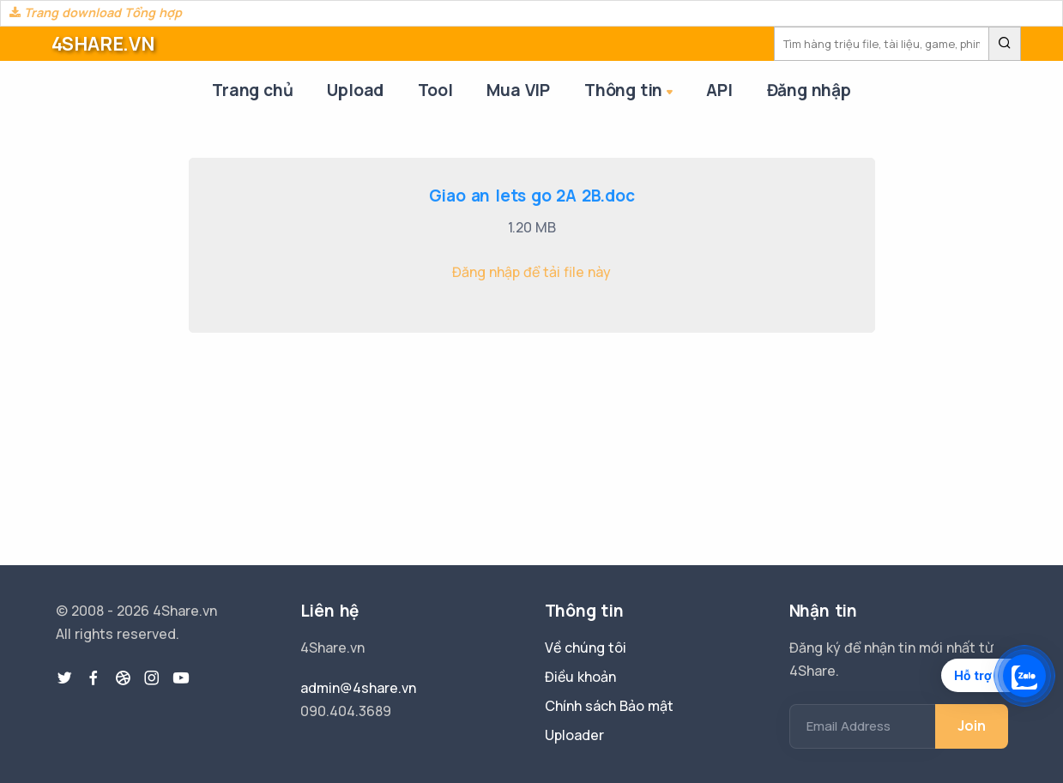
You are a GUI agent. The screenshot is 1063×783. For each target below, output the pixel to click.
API (719, 90)
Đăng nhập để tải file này (531, 271)
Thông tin (630, 91)
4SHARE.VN (102, 44)
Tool (435, 90)
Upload (355, 90)
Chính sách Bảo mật (609, 705)
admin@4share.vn (358, 687)
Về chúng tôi (585, 647)
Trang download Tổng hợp (95, 12)
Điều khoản (580, 676)
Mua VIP (518, 90)
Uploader (574, 735)
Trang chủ (252, 90)
